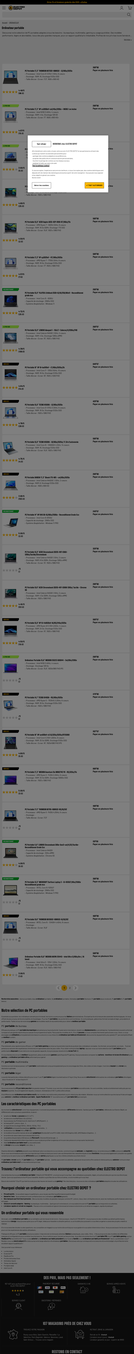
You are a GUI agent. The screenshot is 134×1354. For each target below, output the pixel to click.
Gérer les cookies (41, 185)
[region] (68, 163)
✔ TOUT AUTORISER (94, 185)
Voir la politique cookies (41, 166)
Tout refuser (41, 144)
